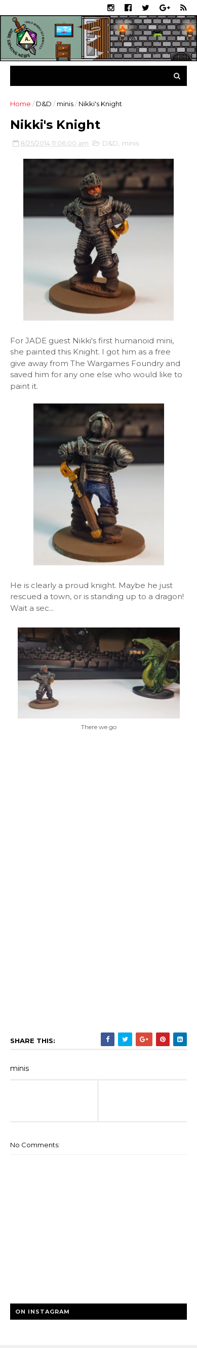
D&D (44, 104)
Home (20, 104)
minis (65, 104)
